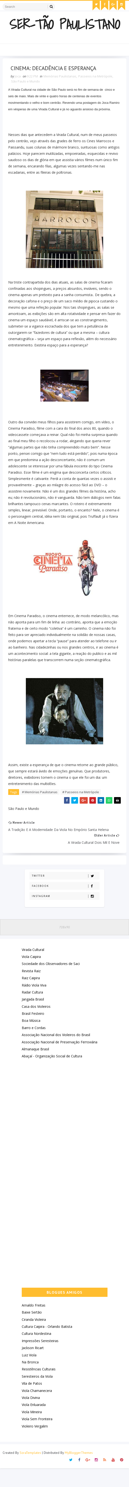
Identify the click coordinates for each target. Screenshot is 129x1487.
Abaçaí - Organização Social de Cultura (52, 1074)
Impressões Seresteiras (40, 1359)
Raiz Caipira (31, 996)
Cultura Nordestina (36, 1352)
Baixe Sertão (32, 1331)
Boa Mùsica (31, 1039)
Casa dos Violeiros (36, 1025)
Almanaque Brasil (35, 1067)
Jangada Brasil (33, 1018)
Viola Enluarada (34, 1423)
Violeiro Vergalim (35, 1444)
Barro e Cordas (34, 1046)
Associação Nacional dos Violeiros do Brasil (56, 1053)
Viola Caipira (31, 975)
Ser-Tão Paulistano (64, 23)
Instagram (65, 914)
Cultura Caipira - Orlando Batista (47, 1345)
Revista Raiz (31, 989)
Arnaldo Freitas (33, 1323)
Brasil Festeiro (33, 1032)
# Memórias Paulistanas (41, 806)
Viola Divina (31, 1416)
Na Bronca (30, 1380)
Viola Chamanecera (37, 1409)
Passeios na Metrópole (97, 78)
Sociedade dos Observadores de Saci (51, 982)
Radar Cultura (32, 1010)
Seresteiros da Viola (37, 1394)
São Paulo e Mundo (27, 83)
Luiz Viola (29, 1373)
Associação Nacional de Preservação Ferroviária (59, 1060)
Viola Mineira (32, 1430)
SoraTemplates (30, 1471)
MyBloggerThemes (79, 1471)
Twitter (65, 894)
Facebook (65, 904)
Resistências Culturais (39, 1387)
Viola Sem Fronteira (37, 1437)
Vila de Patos (32, 1402)
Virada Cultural (33, 968)
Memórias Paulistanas (61, 78)
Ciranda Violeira (34, 1338)
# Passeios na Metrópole (82, 806)
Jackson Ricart (33, 1366)
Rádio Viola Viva (34, 1003)
